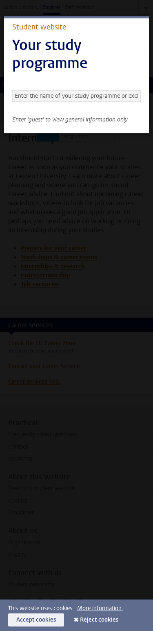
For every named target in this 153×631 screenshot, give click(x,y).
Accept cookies (36, 620)
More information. (100, 608)
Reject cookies (99, 620)
